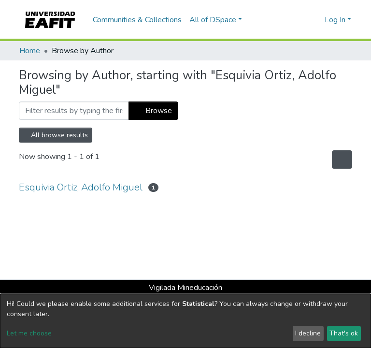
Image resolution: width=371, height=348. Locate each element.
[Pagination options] (342, 159)
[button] (316, 20)
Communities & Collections (137, 19)
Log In (335, 19)
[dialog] (185, 321)
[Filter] (74, 111)
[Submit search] (302, 20)
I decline (308, 333)
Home (29, 50)
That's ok (343, 333)
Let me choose (29, 333)
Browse (153, 110)
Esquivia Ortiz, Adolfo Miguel (81, 187)
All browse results (55, 135)
